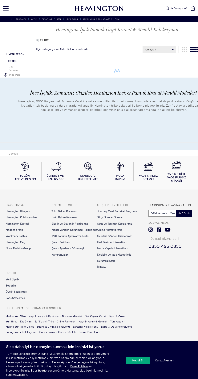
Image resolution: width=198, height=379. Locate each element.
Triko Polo (14, 75)
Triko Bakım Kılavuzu (63, 211)
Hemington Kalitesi (17, 224)
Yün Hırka (11, 322)
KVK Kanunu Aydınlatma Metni (70, 236)
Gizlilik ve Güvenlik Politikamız (69, 224)
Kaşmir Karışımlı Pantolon (44, 316)
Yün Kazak (116, 322)
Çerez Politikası (60, 242)
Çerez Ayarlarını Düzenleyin (68, 248)
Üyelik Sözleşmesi (16, 292)
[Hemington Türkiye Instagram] (150, 230)
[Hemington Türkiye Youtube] (168, 230)
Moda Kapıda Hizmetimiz (112, 248)
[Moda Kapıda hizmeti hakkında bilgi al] (120, 171)
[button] (4, 8)
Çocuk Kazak (47, 332)
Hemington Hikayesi (18, 211)
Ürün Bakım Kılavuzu (64, 217)
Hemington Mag (15, 242)
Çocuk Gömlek (67, 332)
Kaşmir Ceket (117, 316)
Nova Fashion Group (18, 248)
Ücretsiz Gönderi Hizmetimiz (114, 236)
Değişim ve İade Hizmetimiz (114, 255)
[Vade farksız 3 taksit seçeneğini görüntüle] (148, 171)
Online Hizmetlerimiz (109, 230)
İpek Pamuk (73, 19)
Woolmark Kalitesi (16, 236)
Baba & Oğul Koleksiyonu (116, 327)
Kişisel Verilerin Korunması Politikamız (74, 230)
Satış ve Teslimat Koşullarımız (114, 224)
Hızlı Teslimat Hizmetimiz (112, 242)
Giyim (6, 76)
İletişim (101, 267)
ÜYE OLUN (184, 213)
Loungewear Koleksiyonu (21, 332)
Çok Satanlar (14, 69)
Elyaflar (47, 19)
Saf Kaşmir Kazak (95, 316)
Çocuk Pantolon (88, 332)
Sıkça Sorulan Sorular (110, 217)
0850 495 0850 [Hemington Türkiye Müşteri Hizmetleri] (165, 246)
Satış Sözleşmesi (15, 298)
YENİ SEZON (16, 54)
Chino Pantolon (66, 322)
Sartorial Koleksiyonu (85, 327)
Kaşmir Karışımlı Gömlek (93, 322)
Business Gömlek (72, 316)
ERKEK (12, 61)
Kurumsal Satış (106, 261)
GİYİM (34, 19)
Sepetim (11, 286)
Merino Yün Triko (16, 316)
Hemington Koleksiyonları (21, 217)
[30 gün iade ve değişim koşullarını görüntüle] (25, 171)
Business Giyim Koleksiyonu (53, 327)
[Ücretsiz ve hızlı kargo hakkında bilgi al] (55, 171)
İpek (59, 19)
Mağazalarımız (14, 230)
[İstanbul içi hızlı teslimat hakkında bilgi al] (88, 171)
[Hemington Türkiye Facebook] (159, 230)
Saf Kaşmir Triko (44, 322)
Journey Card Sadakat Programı (117, 211)
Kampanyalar (59, 255)
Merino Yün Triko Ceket (20, 327)
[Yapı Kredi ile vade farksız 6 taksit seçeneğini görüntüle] (176, 172)
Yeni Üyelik (12, 280)
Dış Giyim (25, 322)
